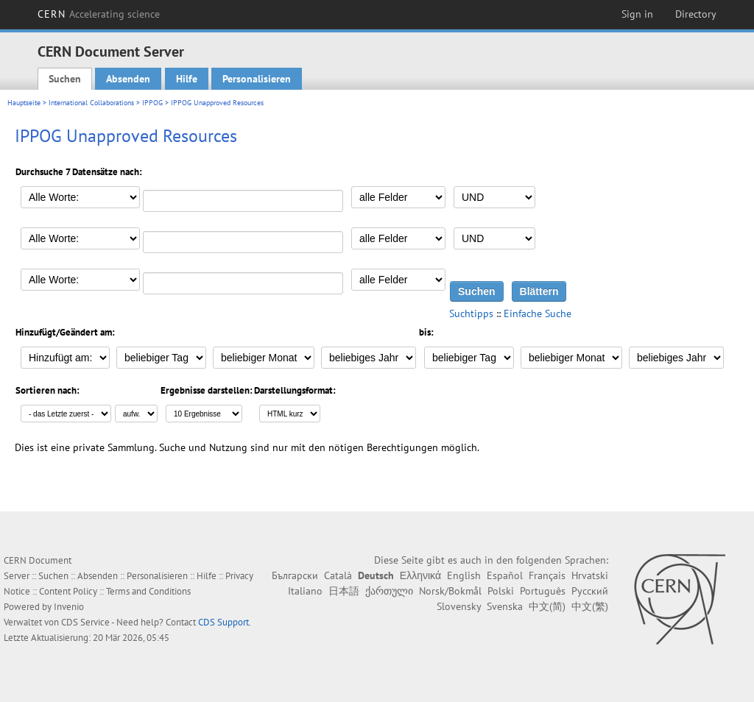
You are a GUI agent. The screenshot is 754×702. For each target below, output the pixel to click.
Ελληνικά (420, 575)
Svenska (505, 606)
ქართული (389, 591)
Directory (695, 14)
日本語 (343, 591)
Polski (500, 591)
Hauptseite (23, 102)
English (464, 575)
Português (543, 591)
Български (295, 575)
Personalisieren (256, 78)
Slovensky (459, 606)
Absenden (128, 78)
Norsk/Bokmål (450, 591)
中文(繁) (589, 606)
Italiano (305, 591)
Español (505, 575)
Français (547, 575)
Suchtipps (471, 313)
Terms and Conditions (148, 591)
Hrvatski (589, 575)
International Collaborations (91, 102)
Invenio (69, 606)
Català (338, 575)
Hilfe (186, 78)
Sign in (637, 14)
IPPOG (152, 102)
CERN (99, 14)
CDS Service (85, 622)
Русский (589, 591)
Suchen (65, 78)
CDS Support (223, 622)
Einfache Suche (537, 313)
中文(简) (547, 606)
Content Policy (68, 591)
